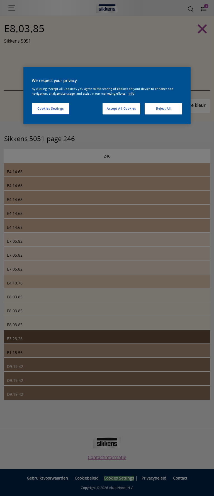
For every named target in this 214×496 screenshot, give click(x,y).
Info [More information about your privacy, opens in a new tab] (131, 93)
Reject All (163, 108)
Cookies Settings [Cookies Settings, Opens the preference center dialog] (50, 108)
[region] (107, 95)
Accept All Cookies (121, 108)
